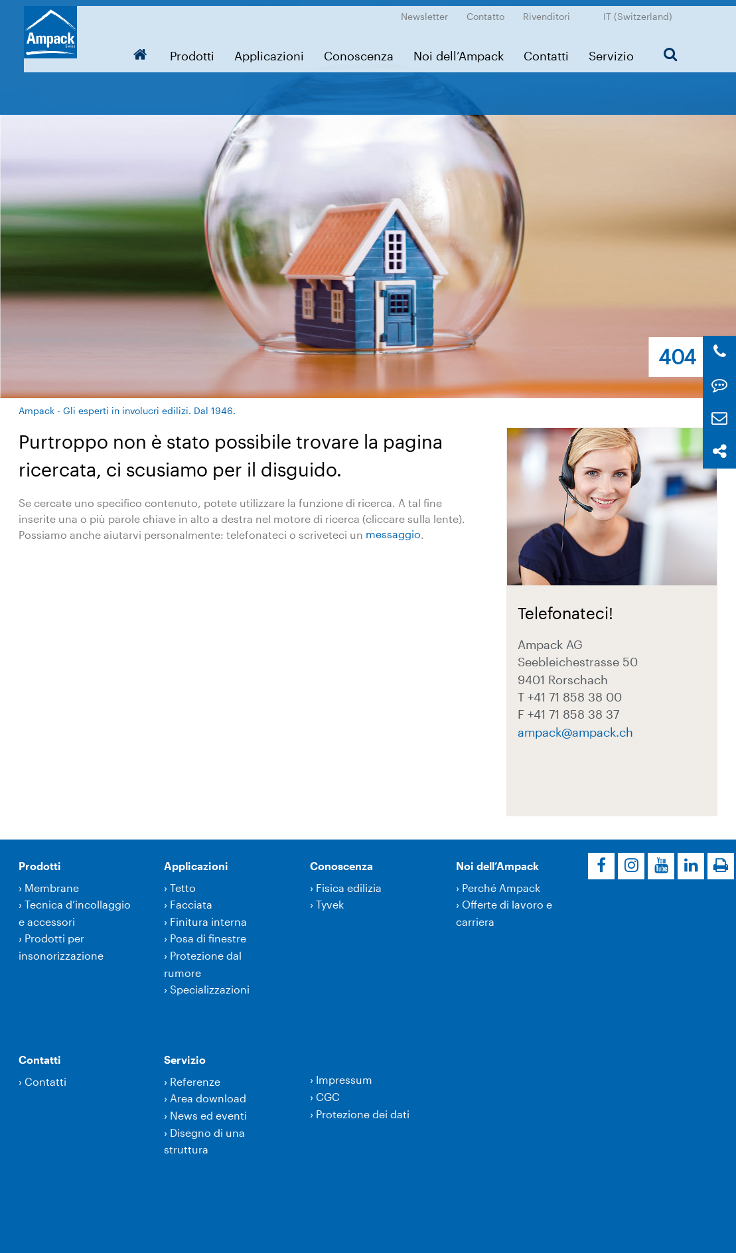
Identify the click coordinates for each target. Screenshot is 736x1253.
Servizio (616, 49)
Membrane (52, 887)
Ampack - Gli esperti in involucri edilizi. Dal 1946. (127, 410)
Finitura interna (208, 921)
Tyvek (330, 904)
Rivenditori (551, 10)
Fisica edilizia (349, 887)
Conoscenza (364, 49)
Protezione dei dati (362, 1114)
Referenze (195, 1081)
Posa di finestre (208, 938)
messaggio (393, 534)
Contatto (491, 10)
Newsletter (429, 10)
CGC (328, 1096)
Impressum (344, 1079)
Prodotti (197, 49)
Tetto (183, 887)
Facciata (191, 904)
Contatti (551, 49)
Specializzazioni (210, 989)
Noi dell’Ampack (464, 49)
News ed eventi (208, 1115)
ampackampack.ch (575, 732)
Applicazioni (274, 49)
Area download (208, 1098)
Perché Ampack (501, 887)
